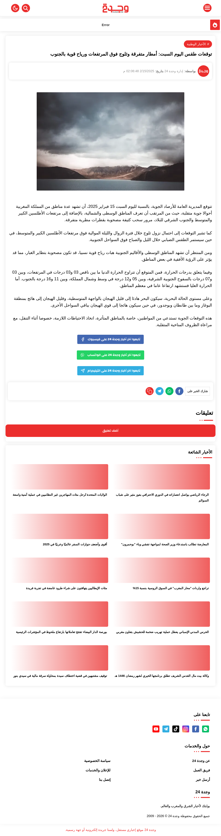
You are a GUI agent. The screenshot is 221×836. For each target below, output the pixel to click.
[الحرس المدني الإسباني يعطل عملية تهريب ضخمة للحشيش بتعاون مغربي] (161, 614)
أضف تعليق (110, 431)
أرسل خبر (203, 780)
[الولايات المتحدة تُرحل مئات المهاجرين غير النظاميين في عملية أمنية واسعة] (59, 477)
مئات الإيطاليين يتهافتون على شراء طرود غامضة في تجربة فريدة (66, 588)
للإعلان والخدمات (98, 770)
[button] (15, 8)
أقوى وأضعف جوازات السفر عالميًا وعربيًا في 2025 (75, 544)
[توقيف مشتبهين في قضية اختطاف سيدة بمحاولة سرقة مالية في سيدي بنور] (59, 658)
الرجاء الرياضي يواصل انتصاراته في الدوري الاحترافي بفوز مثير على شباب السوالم (162, 497)
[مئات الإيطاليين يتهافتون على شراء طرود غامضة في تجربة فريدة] (59, 570)
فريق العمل (201, 770)
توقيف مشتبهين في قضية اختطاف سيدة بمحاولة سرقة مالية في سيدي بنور (60, 676)
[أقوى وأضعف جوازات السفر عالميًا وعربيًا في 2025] (59, 526)
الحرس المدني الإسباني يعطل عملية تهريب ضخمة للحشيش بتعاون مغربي (162, 632)
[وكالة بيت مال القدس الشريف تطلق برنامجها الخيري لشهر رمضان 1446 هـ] (161, 658)
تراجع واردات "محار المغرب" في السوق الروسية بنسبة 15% (171, 588)
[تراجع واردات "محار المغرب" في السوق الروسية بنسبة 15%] (161, 570)
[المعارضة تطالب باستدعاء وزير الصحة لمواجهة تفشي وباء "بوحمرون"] (161, 526)
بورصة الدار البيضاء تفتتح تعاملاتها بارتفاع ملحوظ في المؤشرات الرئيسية (61, 632)
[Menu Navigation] (185, 8)
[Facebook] (179, 391)
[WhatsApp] (169, 391)
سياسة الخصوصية (97, 761)
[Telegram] (159, 391)
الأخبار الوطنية (196, 44)
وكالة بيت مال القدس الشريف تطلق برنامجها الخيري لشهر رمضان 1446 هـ (162, 676)
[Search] (26, 8)
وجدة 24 (173, 816)
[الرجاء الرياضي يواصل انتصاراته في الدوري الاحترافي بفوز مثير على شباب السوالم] (161, 477)
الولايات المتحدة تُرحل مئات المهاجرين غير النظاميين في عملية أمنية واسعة (60, 494)
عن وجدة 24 (201, 761)
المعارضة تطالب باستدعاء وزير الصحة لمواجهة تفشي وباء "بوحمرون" (165, 544)
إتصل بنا (104, 780)
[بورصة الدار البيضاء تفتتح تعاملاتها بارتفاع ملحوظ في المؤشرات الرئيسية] (59, 614)
